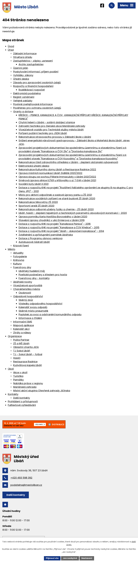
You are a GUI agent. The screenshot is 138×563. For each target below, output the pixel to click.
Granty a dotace (23, 111)
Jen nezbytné (70, 558)
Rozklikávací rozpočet (32, 89)
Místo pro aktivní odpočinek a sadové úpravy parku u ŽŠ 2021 (55, 195)
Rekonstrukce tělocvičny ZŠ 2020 (38, 202)
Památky (18, 379)
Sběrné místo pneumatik (33, 311)
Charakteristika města (26, 289)
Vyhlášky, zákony (23, 75)
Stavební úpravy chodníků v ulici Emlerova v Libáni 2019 (51, 220)
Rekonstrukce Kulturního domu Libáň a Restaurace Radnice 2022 (57, 169)
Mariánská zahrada (24, 387)
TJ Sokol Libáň (21, 350)
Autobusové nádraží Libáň (34, 242)
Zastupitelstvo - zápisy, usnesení (33, 60)
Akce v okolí (20, 372)
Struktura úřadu (22, 57)
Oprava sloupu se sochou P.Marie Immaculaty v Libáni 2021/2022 (57, 176)
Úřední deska (21, 79)
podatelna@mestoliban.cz (26, 485)
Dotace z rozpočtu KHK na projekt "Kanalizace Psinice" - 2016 (55, 224)
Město (11, 249)
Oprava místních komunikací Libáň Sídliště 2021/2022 (50, 173)
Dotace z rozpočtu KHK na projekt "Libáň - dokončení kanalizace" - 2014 (61, 231)
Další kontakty (21, 397)
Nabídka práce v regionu (28, 383)
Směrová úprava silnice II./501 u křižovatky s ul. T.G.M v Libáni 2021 (57, 180)
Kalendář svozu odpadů (33, 307)
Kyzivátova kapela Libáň (27, 365)
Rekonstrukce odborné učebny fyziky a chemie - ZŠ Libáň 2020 (56, 209)
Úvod (11, 46)
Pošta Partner (21, 340)
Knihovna (18, 260)
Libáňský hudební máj (32, 271)
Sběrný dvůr (26, 300)
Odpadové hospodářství (28, 296)
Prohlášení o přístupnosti (23, 401)
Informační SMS (22, 321)
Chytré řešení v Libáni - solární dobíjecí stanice (47, 122)
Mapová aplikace (23, 325)
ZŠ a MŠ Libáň (21, 343)
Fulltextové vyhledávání (22, 405)
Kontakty (13, 394)
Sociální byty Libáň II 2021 (34, 184)
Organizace (15, 336)
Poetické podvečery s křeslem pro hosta (43, 274)
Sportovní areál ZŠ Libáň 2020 (36, 205)
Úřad (11, 50)
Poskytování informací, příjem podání (35, 71)
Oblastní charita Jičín (26, 347)
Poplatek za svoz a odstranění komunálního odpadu (50, 314)
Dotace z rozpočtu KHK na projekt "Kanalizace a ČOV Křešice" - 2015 (59, 227)
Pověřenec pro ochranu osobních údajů (37, 108)
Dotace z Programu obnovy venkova (40, 238)
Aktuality (18, 253)
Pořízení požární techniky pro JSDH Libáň (43, 133)
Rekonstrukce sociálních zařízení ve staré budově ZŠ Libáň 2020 (57, 198)
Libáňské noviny (22, 282)
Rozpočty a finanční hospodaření (33, 86)
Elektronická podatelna (27, 93)
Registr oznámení (23, 97)
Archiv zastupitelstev (31, 64)
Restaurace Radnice (25, 361)
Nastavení (86, 558)
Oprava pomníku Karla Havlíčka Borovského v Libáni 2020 (53, 216)
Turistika (18, 376)
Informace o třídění (30, 318)
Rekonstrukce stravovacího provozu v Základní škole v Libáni (55, 137)
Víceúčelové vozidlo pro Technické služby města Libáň (51, 129)
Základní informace (25, 53)
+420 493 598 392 (21, 477)
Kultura (17, 263)
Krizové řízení (21, 245)
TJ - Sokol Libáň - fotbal (27, 354)
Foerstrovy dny (22, 267)
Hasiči (16, 358)
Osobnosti (25, 292)
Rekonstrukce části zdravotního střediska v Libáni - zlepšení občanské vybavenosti (68, 162)
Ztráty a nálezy (22, 332)
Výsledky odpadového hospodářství (40, 303)
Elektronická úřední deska (34, 166)
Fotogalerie (20, 256)
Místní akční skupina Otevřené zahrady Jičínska (41, 390)
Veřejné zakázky (22, 100)
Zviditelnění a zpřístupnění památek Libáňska (46, 234)
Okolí (11, 369)
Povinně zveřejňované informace (33, 104)
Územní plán (20, 68)
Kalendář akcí (21, 329)
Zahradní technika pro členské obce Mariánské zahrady (52, 126)
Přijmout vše (52, 558)
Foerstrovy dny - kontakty (34, 278)
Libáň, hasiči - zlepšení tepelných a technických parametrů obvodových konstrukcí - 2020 (73, 213)
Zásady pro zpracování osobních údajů (37, 82)
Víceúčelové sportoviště (27, 285)
